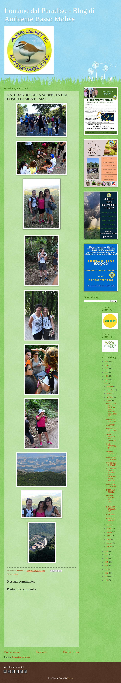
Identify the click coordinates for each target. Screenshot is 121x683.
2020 (106, 380)
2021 (106, 376)
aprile (109, 536)
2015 (106, 562)
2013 (106, 569)
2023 (106, 369)
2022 (106, 372)
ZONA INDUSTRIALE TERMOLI (111, 437)
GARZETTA (110, 425)
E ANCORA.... (111, 515)
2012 (106, 573)
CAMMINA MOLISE (110, 519)
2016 (106, 558)
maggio (109, 532)
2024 (106, 365)
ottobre (109, 393)
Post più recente (11, 652)
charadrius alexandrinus (111, 453)
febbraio (110, 543)
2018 (106, 551)
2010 (106, 580)
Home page (41, 652)
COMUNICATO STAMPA (111, 421)
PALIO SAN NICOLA (110, 491)
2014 (106, 566)
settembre (110, 397)
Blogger (70, 678)
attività (16, 574)
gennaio (109, 547)
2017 (106, 555)
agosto (109, 401)
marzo (109, 539)
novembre (110, 390)
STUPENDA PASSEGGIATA (111, 509)
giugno (109, 528)
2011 (106, 576)
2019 (106, 383)
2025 (106, 361)
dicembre (110, 386)
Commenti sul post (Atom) (21, 657)
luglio (109, 525)
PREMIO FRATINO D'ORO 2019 (110, 499)
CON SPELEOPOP (111, 446)
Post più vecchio (71, 652)
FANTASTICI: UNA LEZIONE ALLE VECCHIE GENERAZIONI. (111, 410)
